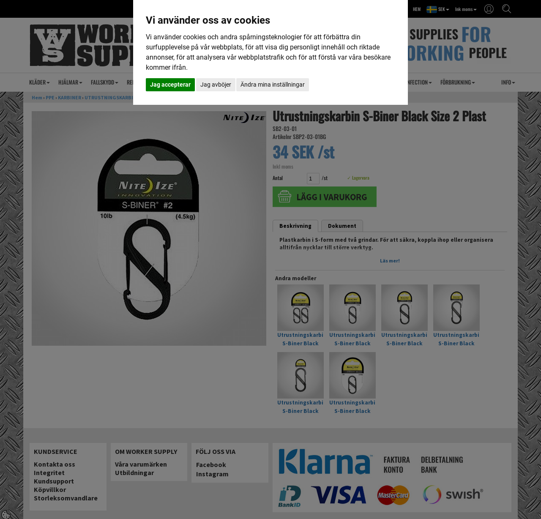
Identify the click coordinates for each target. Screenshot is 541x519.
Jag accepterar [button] (170, 84)
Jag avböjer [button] (215, 84)
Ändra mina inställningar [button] (272, 84)
